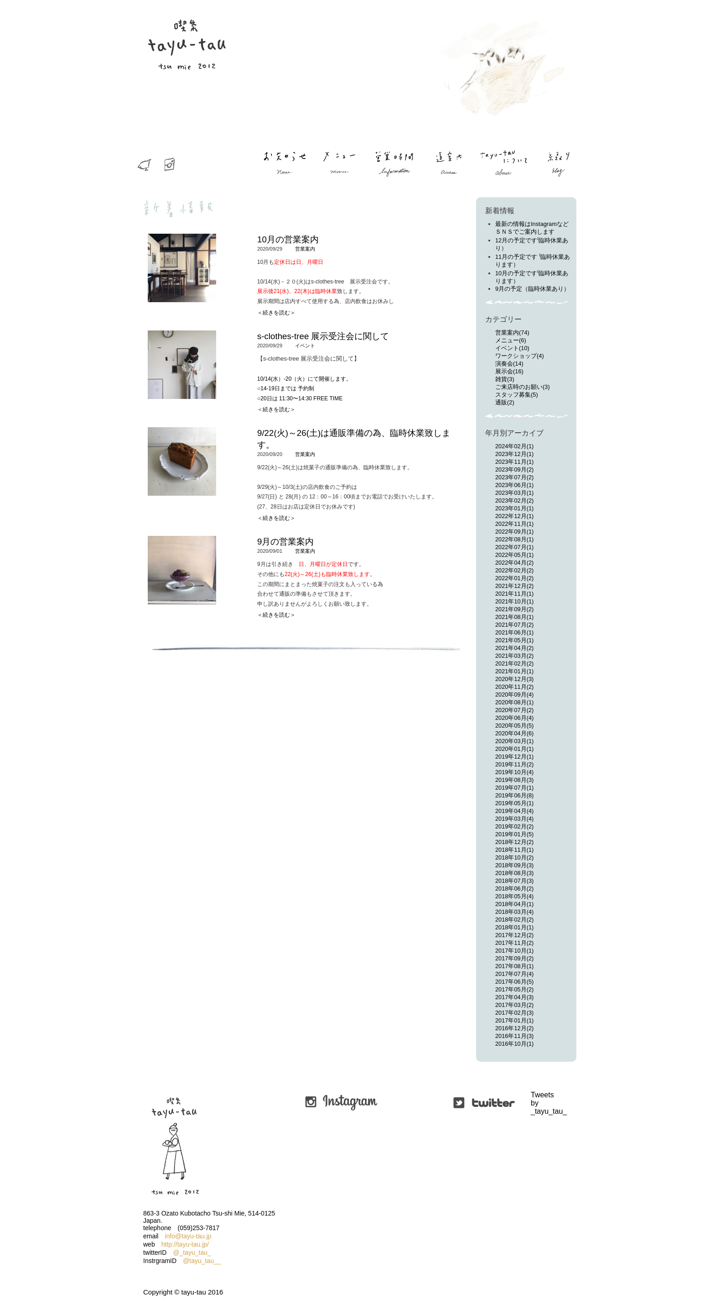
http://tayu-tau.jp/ (185, 1244)
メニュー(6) (510, 340)
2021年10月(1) (514, 601)
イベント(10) (512, 348)
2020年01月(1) (514, 748)
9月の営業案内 (285, 541)
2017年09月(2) (514, 958)
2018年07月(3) (514, 880)
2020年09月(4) (514, 694)
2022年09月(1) (514, 531)
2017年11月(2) (514, 942)
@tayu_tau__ (202, 1260)
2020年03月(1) (514, 741)
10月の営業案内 (288, 239)
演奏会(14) (509, 363)
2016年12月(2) (514, 1028)
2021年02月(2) (514, 663)
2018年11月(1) (514, 849)
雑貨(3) (504, 379)
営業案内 (305, 249)
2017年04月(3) (514, 997)
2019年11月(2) (514, 764)
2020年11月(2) (514, 686)
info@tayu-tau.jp (188, 1236)
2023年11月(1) (514, 461)
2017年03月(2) (514, 1004)
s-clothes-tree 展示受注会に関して (323, 336)
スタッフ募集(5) (516, 394)
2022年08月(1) (514, 539)
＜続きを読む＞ (276, 312)
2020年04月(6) (514, 733)
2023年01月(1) (514, 508)
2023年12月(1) (514, 454)
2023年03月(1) (514, 492)
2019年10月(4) (514, 772)
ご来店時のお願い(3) (522, 386)
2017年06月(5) (514, 981)
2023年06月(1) (514, 485)
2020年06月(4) (514, 717)
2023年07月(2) (514, 477)
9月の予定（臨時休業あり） (532, 288)
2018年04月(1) (514, 904)
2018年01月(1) (514, 927)
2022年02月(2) (514, 570)
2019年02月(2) (514, 826)
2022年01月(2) (514, 578)
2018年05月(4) (514, 896)
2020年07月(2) (514, 710)
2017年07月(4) (514, 973)
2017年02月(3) (514, 1012)
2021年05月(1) (514, 640)
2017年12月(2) (514, 935)
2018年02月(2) (514, 919)
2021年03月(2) (514, 655)
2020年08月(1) (514, 702)
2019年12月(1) (514, 756)
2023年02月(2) (514, 500)
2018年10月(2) (514, 857)
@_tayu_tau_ (192, 1252)
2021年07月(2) (514, 624)
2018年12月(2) (514, 842)
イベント (305, 345)
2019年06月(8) (514, 795)
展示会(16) (509, 371)
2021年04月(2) (514, 648)
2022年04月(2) (514, 562)
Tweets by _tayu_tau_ (532, 1103)
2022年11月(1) (514, 523)
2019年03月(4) (514, 818)
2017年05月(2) (514, 989)
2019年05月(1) (514, 803)
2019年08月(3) (514, 779)
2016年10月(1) (514, 1043)
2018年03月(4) (514, 911)
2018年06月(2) (514, 888)
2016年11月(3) (514, 1035)
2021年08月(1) (514, 616)
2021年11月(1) (514, 593)
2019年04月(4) (514, 810)
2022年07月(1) (514, 547)
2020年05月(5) (514, 725)
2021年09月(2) (514, 609)
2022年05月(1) (514, 554)
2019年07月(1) (514, 787)
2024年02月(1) (514, 446)
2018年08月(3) (514, 873)
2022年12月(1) (514, 516)
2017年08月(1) (514, 966)
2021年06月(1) (514, 632)
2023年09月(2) (514, 469)
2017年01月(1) (514, 1020)
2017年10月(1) (514, 950)
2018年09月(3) (514, 865)
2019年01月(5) (514, 834)
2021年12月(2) (514, 585)
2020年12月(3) (514, 679)
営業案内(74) (512, 332)
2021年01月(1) (514, 671)
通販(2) (504, 402)
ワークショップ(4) (519, 355)
